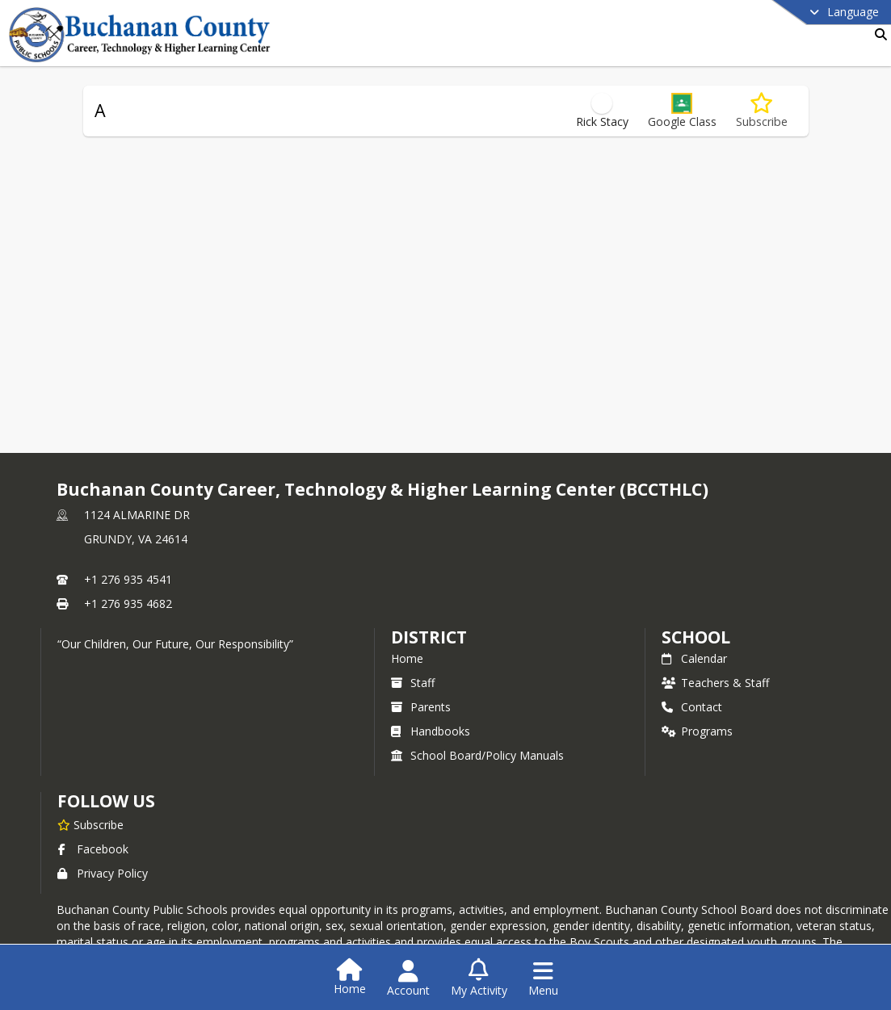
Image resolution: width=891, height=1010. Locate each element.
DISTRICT (429, 637)
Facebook (92, 849)
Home (407, 658)
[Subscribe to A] (761, 111)
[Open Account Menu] (408, 978)
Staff (413, 682)
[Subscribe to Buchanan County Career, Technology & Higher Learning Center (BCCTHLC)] (90, 824)
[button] (682, 111)
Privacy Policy (102, 873)
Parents (421, 707)
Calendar (694, 658)
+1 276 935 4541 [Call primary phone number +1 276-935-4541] (128, 579)
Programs (697, 731)
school (696, 637)
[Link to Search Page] (877, 34)
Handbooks (430, 731)
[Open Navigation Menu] (543, 978)
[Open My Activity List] (479, 978)
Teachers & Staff (715, 682)
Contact (692, 707)
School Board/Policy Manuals (477, 755)
